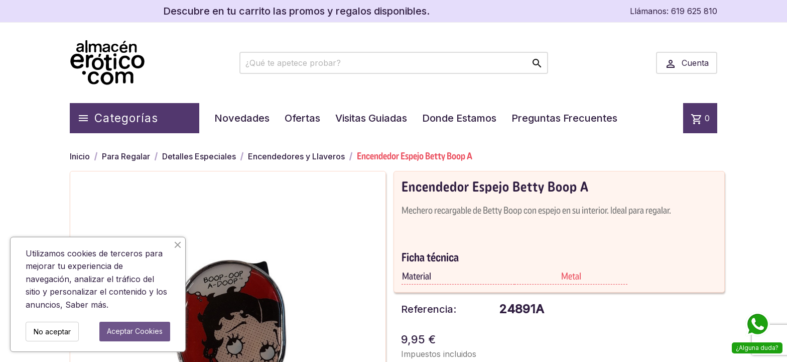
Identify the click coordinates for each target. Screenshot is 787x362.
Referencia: (428, 309)
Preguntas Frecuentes (564, 118)
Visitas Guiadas (371, 118)
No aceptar (52, 331)
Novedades (242, 118)
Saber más (85, 305)
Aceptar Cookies (135, 331)
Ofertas (302, 118)
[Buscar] (393, 63)
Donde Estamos (459, 118)
